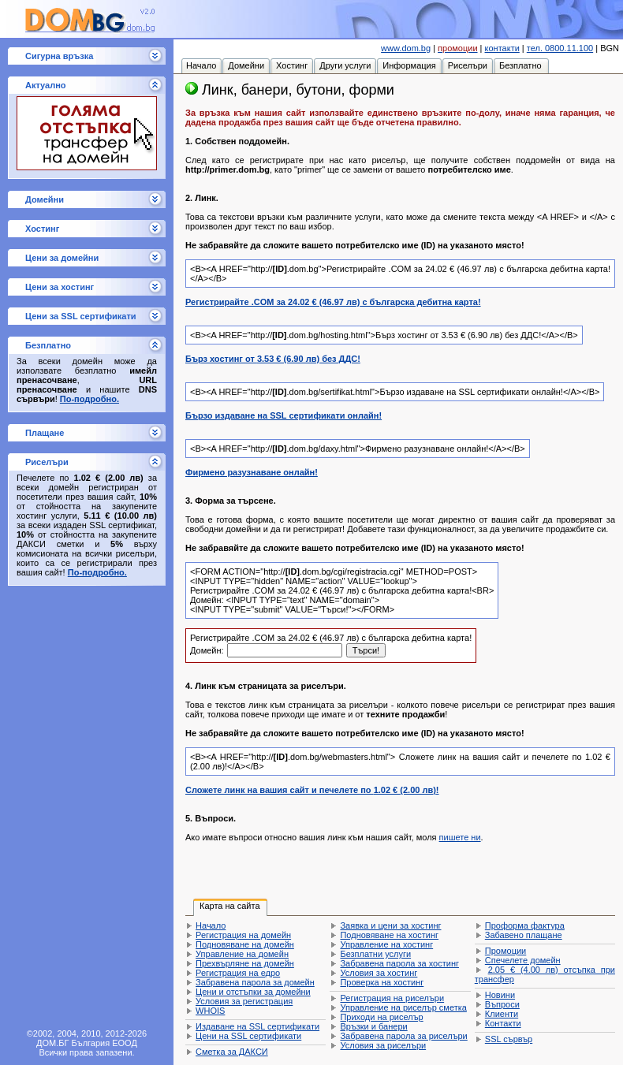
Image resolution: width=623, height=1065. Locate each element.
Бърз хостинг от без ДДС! (272, 358)
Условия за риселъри (383, 1045)
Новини (500, 995)
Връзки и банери (373, 1026)
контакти (502, 48)
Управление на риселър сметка (403, 1007)
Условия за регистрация (244, 1001)
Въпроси (502, 1004)
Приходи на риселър (381, 1017)
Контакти (503, 1023)
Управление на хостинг (386, 944)
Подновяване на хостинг (389, 935)
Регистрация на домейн (243, 935)
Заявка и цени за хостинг (390, 925)
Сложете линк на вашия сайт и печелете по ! (312, 790)
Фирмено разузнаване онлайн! (251, 472)
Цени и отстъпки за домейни (253, 991)
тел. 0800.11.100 (560, 48)
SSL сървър (508, 1039)
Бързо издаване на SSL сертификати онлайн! (283, 415)
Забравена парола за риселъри (403, 1036)
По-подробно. (89, 399)
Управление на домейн (242, 954)
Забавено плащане (523, 935)
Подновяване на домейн (245, 944)
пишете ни (460, 837)
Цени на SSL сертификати (248, 1036)
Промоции (505, 950)
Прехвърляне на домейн (245, 963)
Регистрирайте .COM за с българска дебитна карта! (333, 302)
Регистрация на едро (238, 972)
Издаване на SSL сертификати (257, 1026)
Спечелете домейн (523, 960)
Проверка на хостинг (381, 982)
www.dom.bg (406, 48)
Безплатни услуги (375, 954)
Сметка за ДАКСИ (232, 1051)
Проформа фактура (525, 925)
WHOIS (210, 1010)
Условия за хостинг (378, 972)
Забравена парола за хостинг (399, 963)
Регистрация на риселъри (392, 998)
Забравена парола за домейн (255, 982)
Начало (211, 925)
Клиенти (501, 1013)
